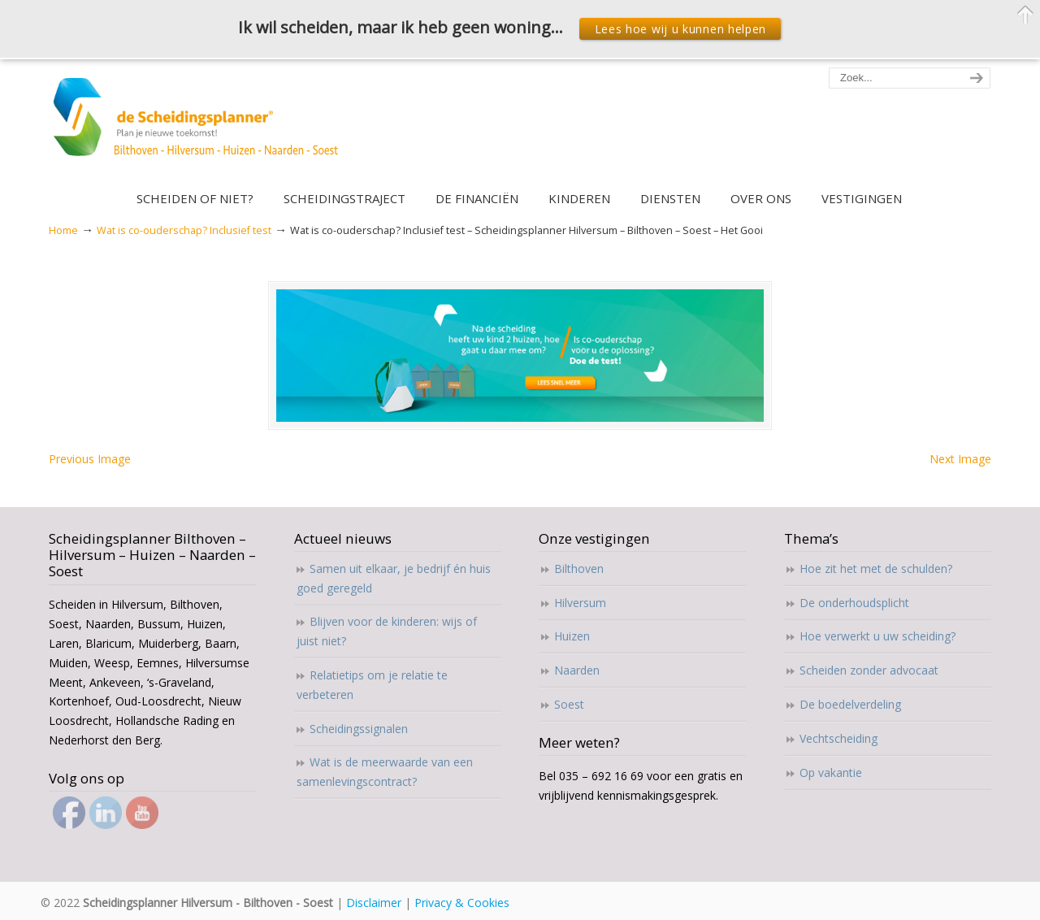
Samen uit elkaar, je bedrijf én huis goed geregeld (394, 578)
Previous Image (90, 459)
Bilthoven (579, 568)
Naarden (577, 670)
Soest (569, 704)
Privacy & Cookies (461, 902)
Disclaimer (373, 902)
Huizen (572, 636)
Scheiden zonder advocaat (869, 670)
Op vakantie (831, 772)
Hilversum (580, 602)
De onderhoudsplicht (854, 602)
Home (63, 230)
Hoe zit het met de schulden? (876, 568)
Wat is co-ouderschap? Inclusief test (184, 230)
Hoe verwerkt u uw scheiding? (878, 636)
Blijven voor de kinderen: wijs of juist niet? (387, 631)
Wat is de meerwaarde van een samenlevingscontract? (385, 771)
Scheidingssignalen (359, 728)
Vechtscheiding (839, 738)
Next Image (960, 459)
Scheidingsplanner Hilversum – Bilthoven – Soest (201, 126)
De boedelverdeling (850, 704)
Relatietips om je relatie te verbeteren (372, 684)
